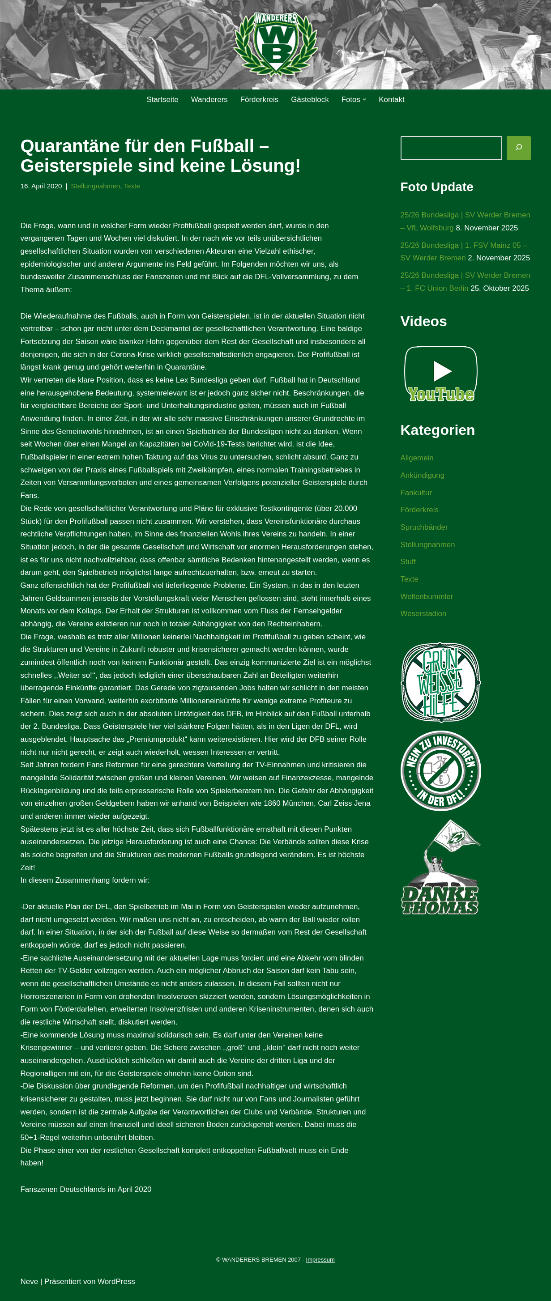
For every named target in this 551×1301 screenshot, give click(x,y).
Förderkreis (259, 99)
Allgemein (417, 497)
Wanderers (209, 99)
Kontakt (392, 99)
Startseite (162, 99)
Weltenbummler (427, 636)
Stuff (408, 602)
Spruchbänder (424, 567)
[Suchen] (519, 148)
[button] (365, 100)
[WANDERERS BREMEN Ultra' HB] (276, 45)
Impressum (320, 1266)
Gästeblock (310, 99)
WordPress (116, 1288)
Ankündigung (423, 514)
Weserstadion (424, 654)
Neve (29, 1288)
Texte (132, 186)
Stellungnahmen (96, 186)
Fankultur (416, 532)
